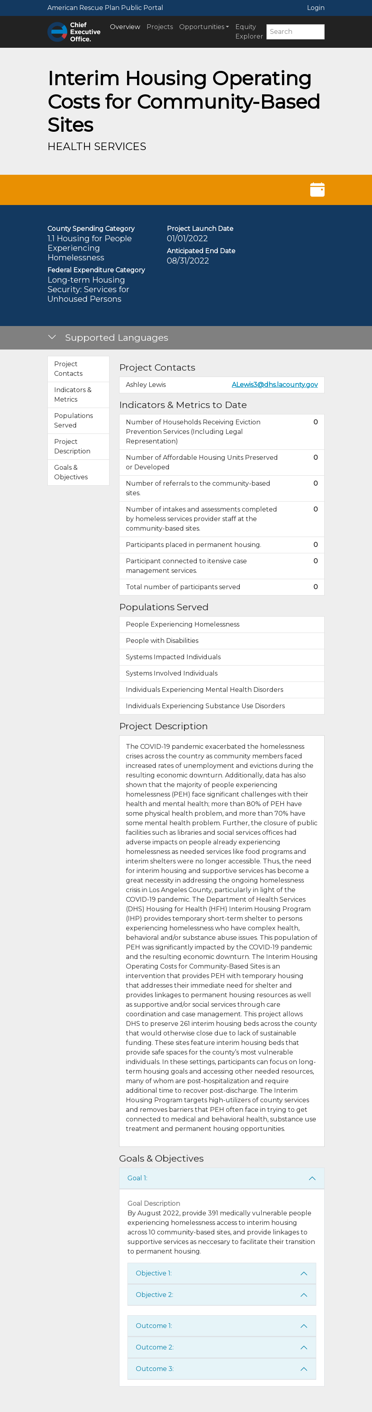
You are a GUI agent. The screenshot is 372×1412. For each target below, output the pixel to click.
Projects (160, 27)
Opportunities (201, 27)
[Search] (295, 31)
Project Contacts (68, 368)
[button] (186, 338)
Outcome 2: (155, 1347)
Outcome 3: (155, 1369)
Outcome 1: (154, 1326)
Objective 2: (154, 1295)
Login (316, 8)
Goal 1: (137, 1178)
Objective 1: (154, 1273)
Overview (125, 27)
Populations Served (73, 420)
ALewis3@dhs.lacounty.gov (275, 385)
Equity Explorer (249, 31)
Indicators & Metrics (73, 394)
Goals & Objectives (71, 472)
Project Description (72, 446)
